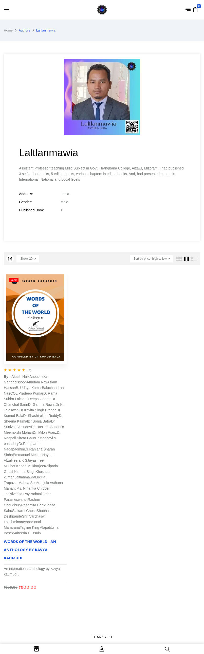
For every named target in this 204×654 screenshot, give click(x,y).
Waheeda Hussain (26, 533)
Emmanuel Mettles (27, 455)
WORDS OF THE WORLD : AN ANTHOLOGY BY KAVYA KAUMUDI (30, 549)
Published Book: (32, 210)
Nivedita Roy (20, 494)
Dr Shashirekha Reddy (41, 416)
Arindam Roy (37, 382)
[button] (195, 9)
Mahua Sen (27, 483)
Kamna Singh (24, 472)
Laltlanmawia (24, 477)
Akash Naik (20, 377)
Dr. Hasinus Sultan (45, 427)
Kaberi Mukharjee (30, 466)
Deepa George (40, 399)
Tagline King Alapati (35, 527)
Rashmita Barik (33, 505)
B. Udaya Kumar (29, 388)
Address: (26, 194)
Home (8, 30)
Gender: (25, 202)
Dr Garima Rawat (41, 404)
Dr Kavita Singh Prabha (37, 410)
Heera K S (19, 460)
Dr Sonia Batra (39, 421)
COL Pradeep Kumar (26, 393)
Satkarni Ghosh (24, 511)
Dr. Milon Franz (45, 432)
